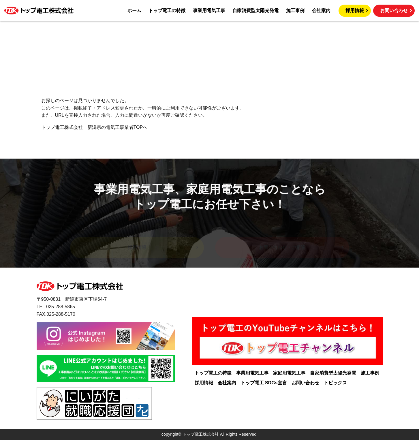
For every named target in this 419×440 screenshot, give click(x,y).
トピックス (335, 382)
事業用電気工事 (209, 10)
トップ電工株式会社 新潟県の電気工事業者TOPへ (94, 127)
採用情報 (354, 10)
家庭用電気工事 (289, 373)
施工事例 (295, 10)
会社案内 (321, 10)
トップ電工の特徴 (167, 10)
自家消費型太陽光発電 (255, 10)
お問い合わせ (394, 10)
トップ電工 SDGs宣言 (264, 382)
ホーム (134, 10)
